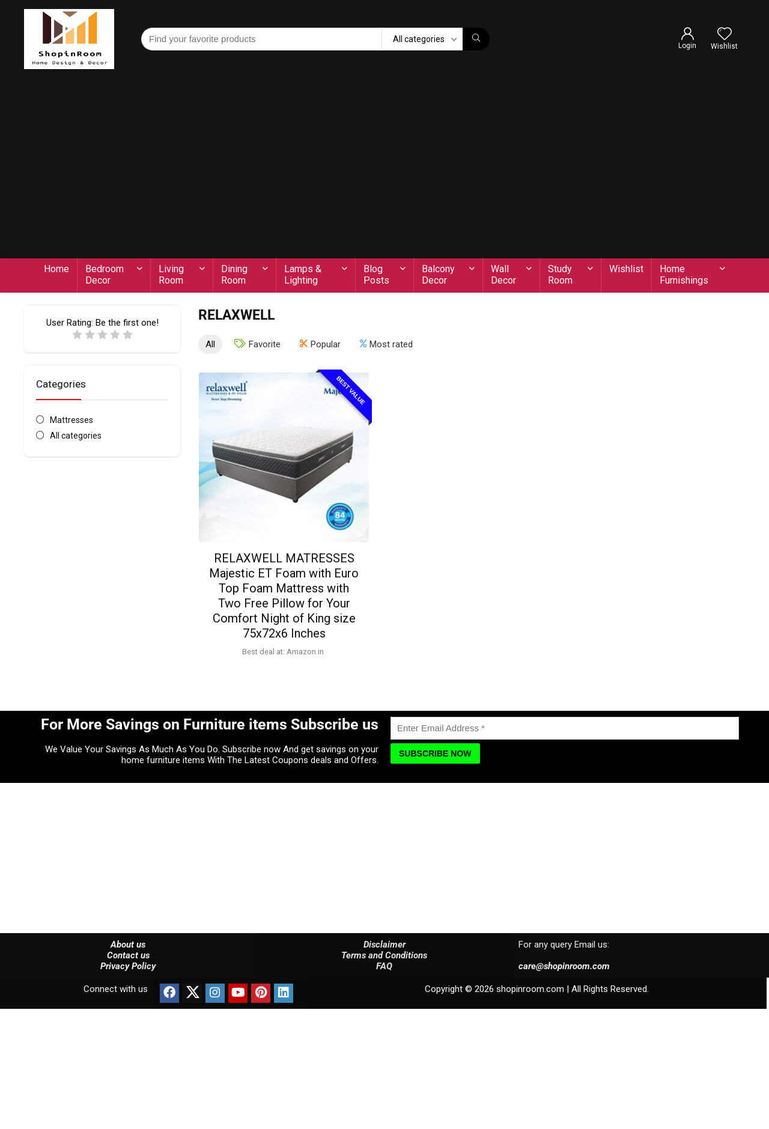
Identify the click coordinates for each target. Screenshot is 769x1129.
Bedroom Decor (104, 274)
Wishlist (626, 269)
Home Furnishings (684, 274)
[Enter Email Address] (565, 728)
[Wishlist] (724, 34)
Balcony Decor (438, 274)
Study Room (560, 274)
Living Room (171, 274)
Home (56, 269)
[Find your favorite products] (476, 39)
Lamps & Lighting (302, 274)
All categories (76, 435)
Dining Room (234, 274)
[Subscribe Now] (435, 753)
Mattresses (71, 420)
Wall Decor (503, 274)
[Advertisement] (384, 168)
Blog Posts (376, 274)
